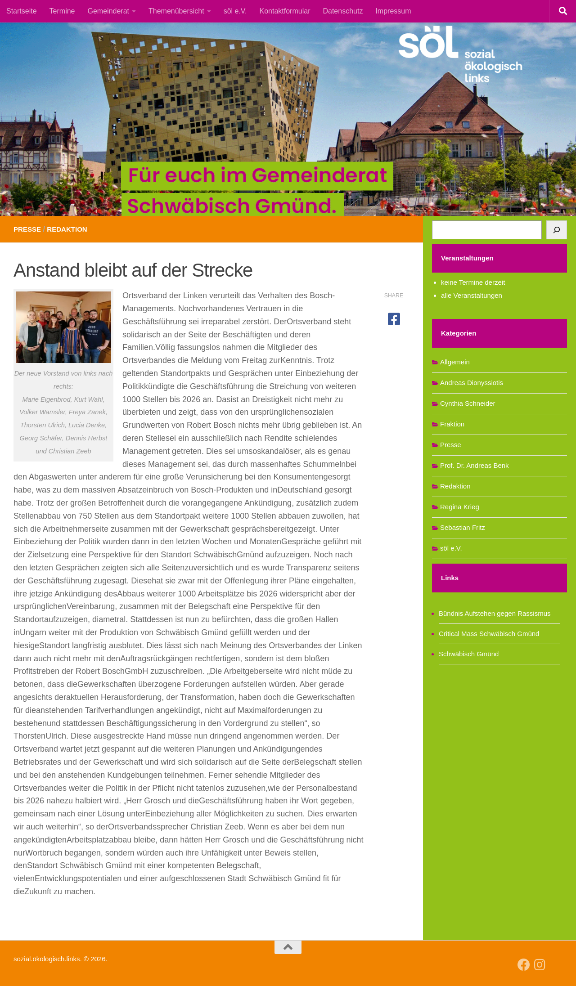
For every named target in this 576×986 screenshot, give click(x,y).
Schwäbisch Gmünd (469, 654)
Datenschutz (343, 11)
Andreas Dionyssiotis (471, 382)
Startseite (21, 11)
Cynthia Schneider (467, 403)
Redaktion (70, 229)
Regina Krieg (459, 507)
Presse (28, 229)
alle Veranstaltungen (471, 295)
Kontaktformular (285, 11)
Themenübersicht (176, 11)
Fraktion (452, 424)
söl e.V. (235, 11)
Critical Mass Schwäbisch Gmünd (489, 633)
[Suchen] (556, 229)
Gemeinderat (109, 11)
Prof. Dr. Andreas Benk (474, 465)
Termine (62, 11)
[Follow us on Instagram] (540, 965)
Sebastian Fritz (462, 527)
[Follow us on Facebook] (524, 965)
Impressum (393, 11)
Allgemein (455, 362)
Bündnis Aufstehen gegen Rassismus (495, 613)
